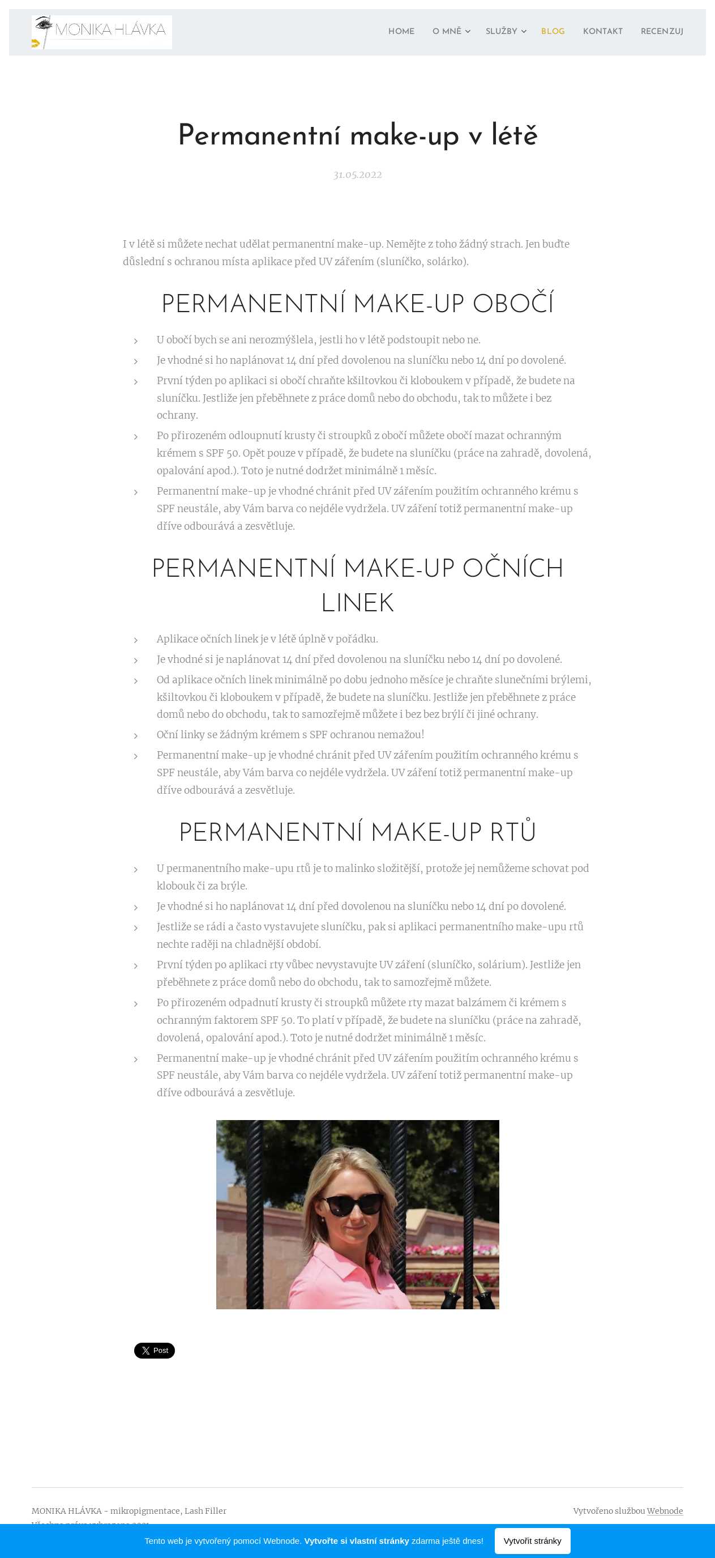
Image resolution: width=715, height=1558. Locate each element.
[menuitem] (381, 32)
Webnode (665, 1511)
